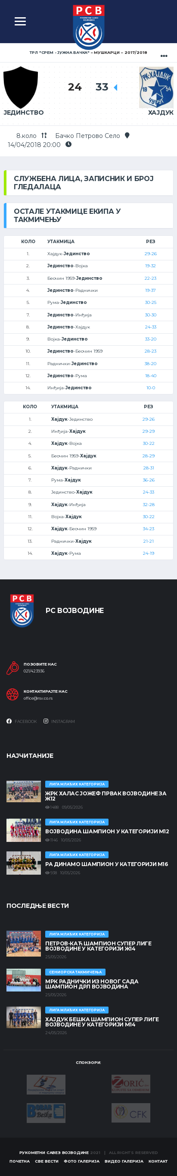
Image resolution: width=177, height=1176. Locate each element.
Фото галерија (81, 1161)
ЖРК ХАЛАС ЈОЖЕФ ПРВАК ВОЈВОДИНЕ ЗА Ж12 (106, 796)
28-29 (149, 456)
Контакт (158, 1161)
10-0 (150, 388)
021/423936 (34, 671)
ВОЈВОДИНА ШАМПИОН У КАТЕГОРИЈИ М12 (107, 831)
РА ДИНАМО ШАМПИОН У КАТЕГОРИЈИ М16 (106, 864)
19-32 (150, 266)
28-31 (148, 468)
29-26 (151, 253)
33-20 (150, 339)
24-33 (150, 327)
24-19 (148, 553)
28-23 (150, 351)
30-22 (149, 443)
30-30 (150, 315)
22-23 (150, 278)
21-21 (148, 541)
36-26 (149, 480)
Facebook (21, 721)
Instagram (59, 721)
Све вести (47, 1161)
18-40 (150, 375)
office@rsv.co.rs (38, 698)
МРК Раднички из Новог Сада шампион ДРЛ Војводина (92, 984)
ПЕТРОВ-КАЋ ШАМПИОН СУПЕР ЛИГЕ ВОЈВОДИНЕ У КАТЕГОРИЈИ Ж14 (98, 946)
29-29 (149, 431)
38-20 (150, 363)
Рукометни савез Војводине (54, 1152)
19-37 (150, 290)
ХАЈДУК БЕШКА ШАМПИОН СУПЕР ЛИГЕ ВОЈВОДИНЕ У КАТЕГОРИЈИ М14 (102, 1022)
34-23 (148, 529)
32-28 (149, 504)
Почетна (19, 1161)
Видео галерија (124, 1161)
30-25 (150, 302)
